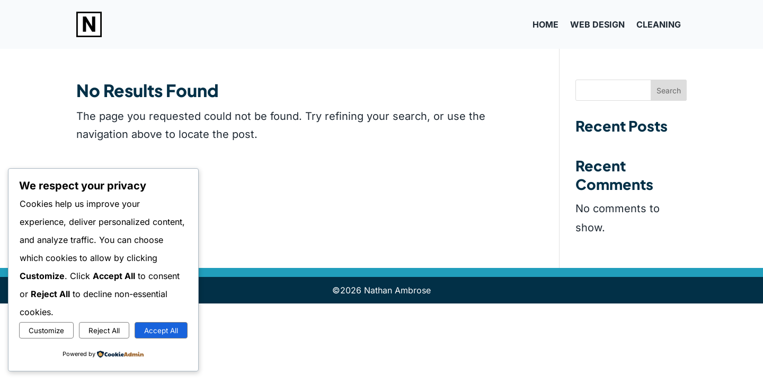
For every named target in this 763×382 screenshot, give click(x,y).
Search (668, 90)
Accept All (161, 330)
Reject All (104, 330)
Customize (46, 330)
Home (545, 24)
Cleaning (658, 24)
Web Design (597, 24)
